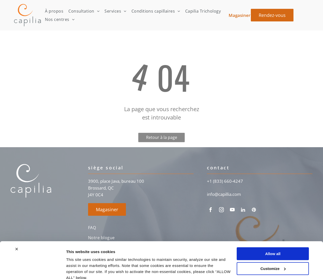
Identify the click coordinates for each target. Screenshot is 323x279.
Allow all (273, 231)
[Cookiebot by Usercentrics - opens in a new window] (33, 269)
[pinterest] (253, 210)
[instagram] (221, 210)
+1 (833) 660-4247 (225, 181)
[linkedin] (243, 210)
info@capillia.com (224, 194)
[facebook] (210, 210)
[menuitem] (54, 11)
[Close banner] (16, 226)
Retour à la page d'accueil (161, 138)
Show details (78, 269)
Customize (273, 246)
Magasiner (239, 15)
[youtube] (232, 210)
